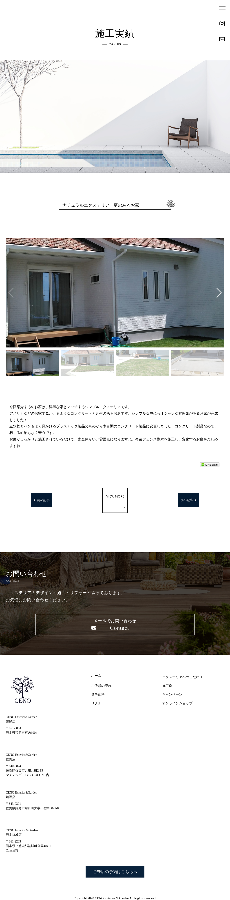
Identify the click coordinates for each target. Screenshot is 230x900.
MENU (222, 8)
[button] (219, 293)
